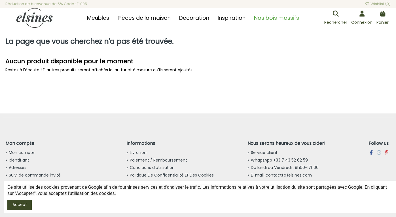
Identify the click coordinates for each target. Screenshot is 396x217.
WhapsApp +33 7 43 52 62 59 (279, 160)
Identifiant (19, 160)
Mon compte (22, 152)
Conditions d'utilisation (152, 167)
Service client (264, 152)
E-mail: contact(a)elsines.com (281, 175)
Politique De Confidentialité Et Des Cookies (172, 175)
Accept (19, 204)
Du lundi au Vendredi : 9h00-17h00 (285, 167)
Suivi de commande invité (35, 175)
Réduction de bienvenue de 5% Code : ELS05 (46, 4)
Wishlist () (378, 4)
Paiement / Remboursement (158, 160)
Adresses (17, 167)
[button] (98, 18)
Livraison (138, 152)
